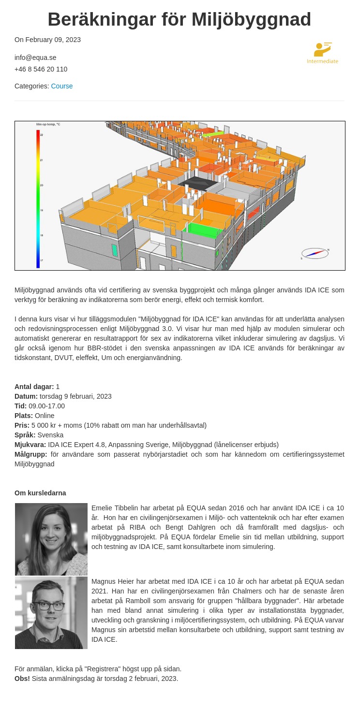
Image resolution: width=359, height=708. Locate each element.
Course (62, 86)
